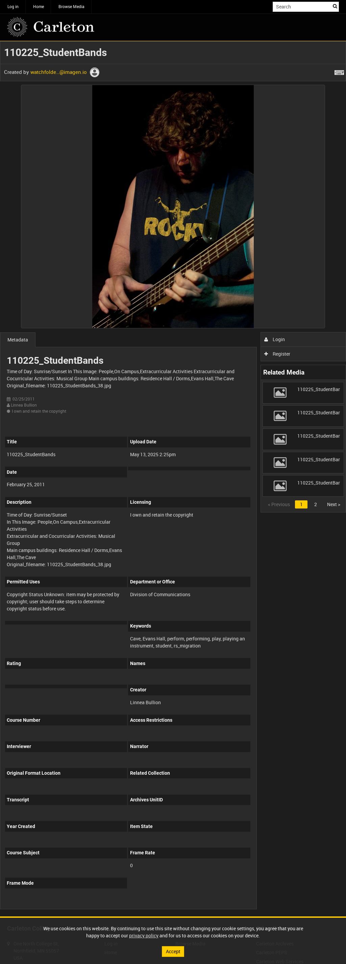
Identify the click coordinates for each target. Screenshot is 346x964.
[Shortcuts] (339, 71)
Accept (173, 951)
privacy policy (143, 935)
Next (333, 504)
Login (274, 339)
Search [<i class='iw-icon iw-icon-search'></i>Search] (335, 6)
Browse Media (71, 6)
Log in (13, 6)
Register (277, 354)
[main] (173, 478)
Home (38, 6)
